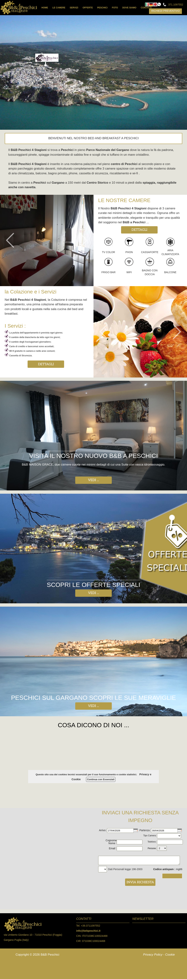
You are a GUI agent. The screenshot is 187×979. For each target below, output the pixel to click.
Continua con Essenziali (101, 779)
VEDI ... (93, 480)
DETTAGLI (139, 230)
